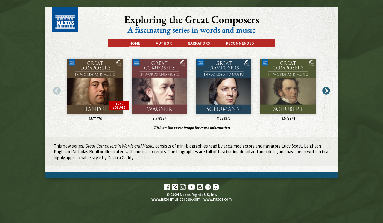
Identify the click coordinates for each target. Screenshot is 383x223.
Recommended (240, 43)
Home (134, 43)
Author (164, 43)
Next (325, 89)
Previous (55, 89)
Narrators (199, 43)
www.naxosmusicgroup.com (175, 199)
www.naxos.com (217, 199)
